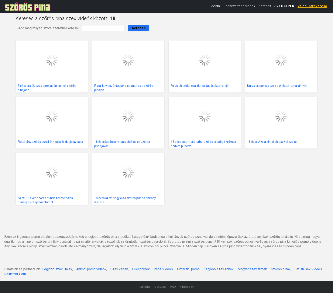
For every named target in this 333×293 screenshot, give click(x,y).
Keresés (265, 6)
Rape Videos (163, 269)
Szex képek (119, 269)
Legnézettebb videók (239, 6)
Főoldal (214, 6)
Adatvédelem (187, 286)
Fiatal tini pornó (188, 269)
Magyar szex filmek (252, 269)
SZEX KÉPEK (284, 6)
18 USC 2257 (160, 286)
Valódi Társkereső (312, 6)
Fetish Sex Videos (308, 269)
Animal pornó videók (91, 269)
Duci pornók (141, 269)
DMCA (173, 286)
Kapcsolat (145, 286)
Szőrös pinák (281, 269)
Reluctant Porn (15, 274)
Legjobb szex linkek (57, 269)
